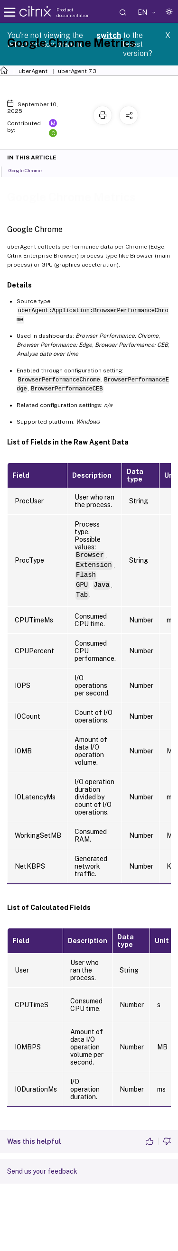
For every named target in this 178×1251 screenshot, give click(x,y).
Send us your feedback (42, 1171)
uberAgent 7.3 (77, 71)
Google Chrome (30, 170)
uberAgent (33, 71)
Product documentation (73, 12)
